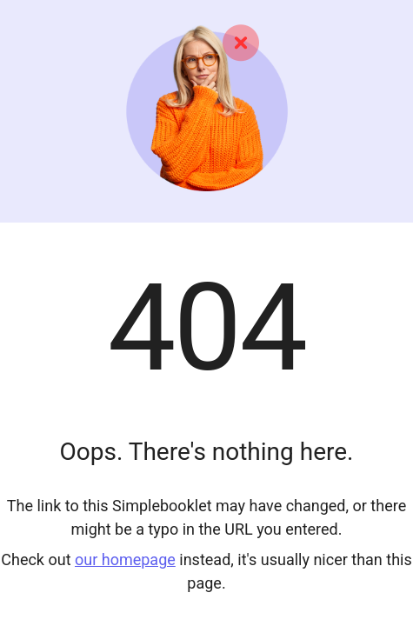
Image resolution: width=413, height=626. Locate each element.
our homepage (125, 559)
